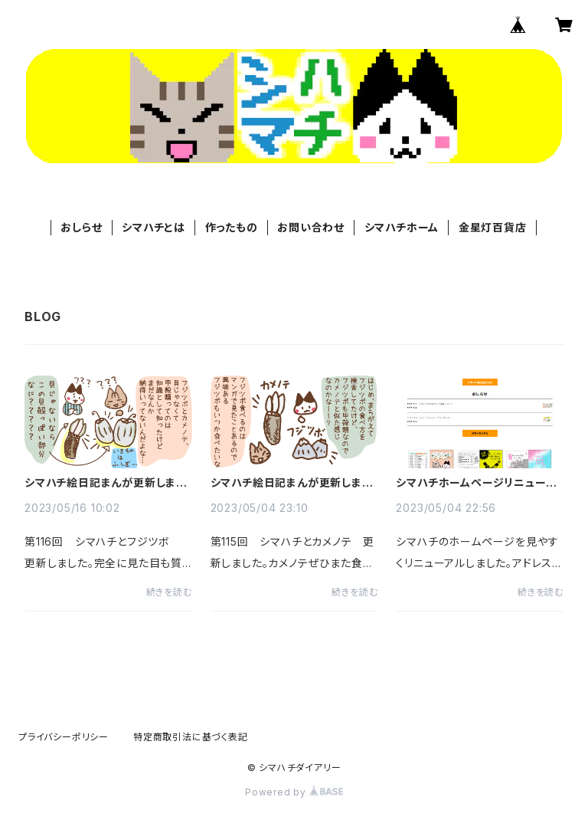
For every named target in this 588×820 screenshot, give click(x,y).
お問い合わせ (311, 227)
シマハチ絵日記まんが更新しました (105, 482)
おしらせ (81, 227)
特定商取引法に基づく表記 (190, 737)
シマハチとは (153, 227)
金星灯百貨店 (493, 227)
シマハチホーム (401, 227)
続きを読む (169, 592)
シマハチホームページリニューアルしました (476, 482)
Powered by (294, 792)
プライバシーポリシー (63, 737)
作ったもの (231, 227)
